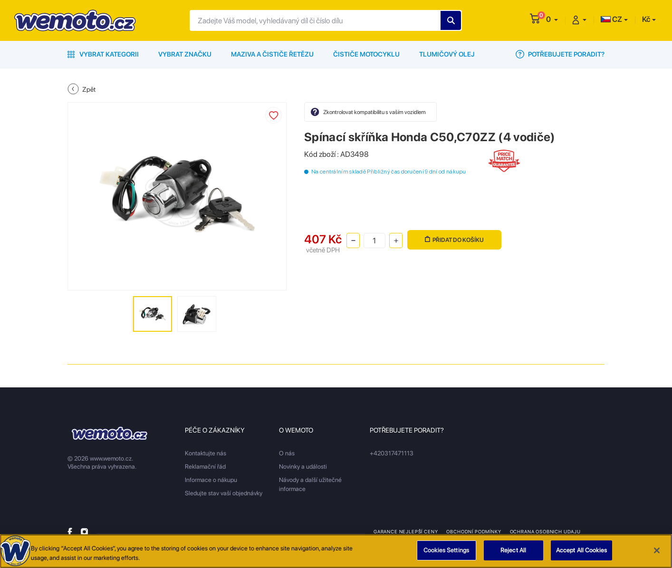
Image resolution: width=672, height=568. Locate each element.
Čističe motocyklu (366, 54)
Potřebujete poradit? (560, 54)
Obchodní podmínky (473, 531)
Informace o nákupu (211, 479)
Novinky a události (303, 466)
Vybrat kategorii (103, 54)
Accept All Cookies (581, 550)
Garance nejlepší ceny (406, 531)
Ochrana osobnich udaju (545, 531)
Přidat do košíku (454, 240)
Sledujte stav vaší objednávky (223, 493)
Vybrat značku (184, 54)
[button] (552, 19)
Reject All (513, 550)
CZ (611, 19)
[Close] (656, 550)
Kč (646, 19)
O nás (287, 453)
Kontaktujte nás (205, 453)
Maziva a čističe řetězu (272, 54)
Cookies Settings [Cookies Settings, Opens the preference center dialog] (446, 550)
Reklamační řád (205, 466)
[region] (336, 551)
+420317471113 (391, 453)
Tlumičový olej (447, 54)
